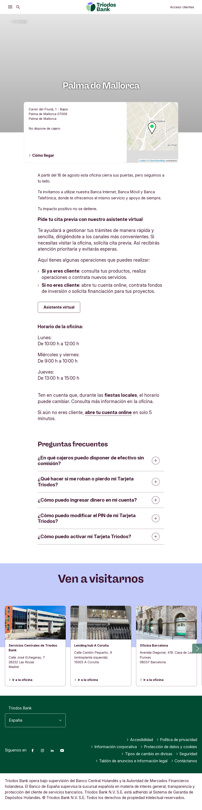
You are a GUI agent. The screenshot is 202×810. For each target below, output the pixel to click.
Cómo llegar (41, 155)
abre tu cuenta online (108, 412)
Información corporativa (114, 746)
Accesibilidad (139, 739)
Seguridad (186, 753)
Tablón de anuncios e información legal (131, 761)
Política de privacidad (176, 739)
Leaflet (142, 160)
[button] (197, 648)
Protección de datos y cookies (168, 746)
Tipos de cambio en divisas (146, 753)
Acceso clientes (182, 7)
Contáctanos (184, 761)
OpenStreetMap (157, 160)
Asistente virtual (59, 307)
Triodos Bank (20, 708)
